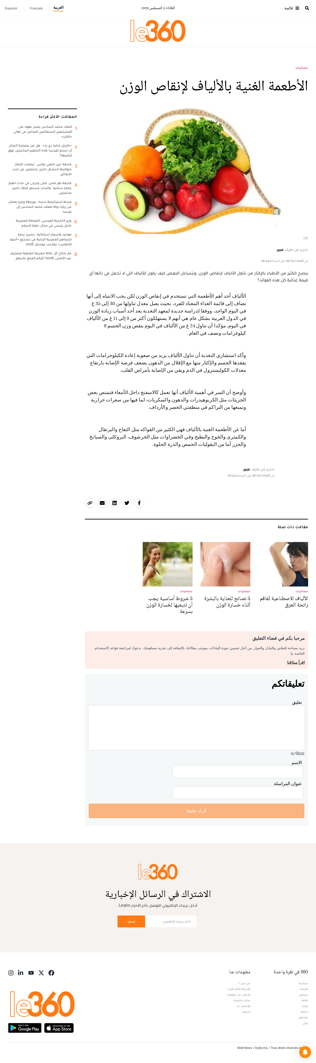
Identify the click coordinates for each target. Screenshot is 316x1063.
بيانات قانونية (242, 1000)
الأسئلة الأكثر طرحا (239, 989)
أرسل (131, 921)
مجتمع (303, 994)
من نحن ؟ (244, 983)
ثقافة (304, 1000)
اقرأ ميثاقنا (296, 662)
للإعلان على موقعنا (238, 994)
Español (11, 8)
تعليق (297, 702)
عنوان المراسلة (288, 783)
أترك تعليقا (196, 810)
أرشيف (246, 1011)
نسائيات (302, 67)
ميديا (305, 1006)
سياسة (303, 983)
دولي (305, 1023)
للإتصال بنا (243, 1006)
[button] (305, 1052)
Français (36, 8)
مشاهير (303, 1017)
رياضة (304, 1011)
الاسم (297, 762)
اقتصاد (304, 989)
